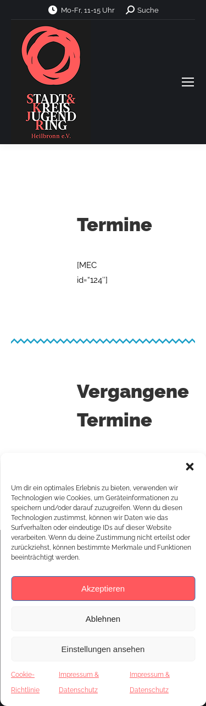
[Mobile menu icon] (188, 82)
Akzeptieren (103, 588)
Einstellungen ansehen (103, 649)
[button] (189, 466)
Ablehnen (103, 618)
